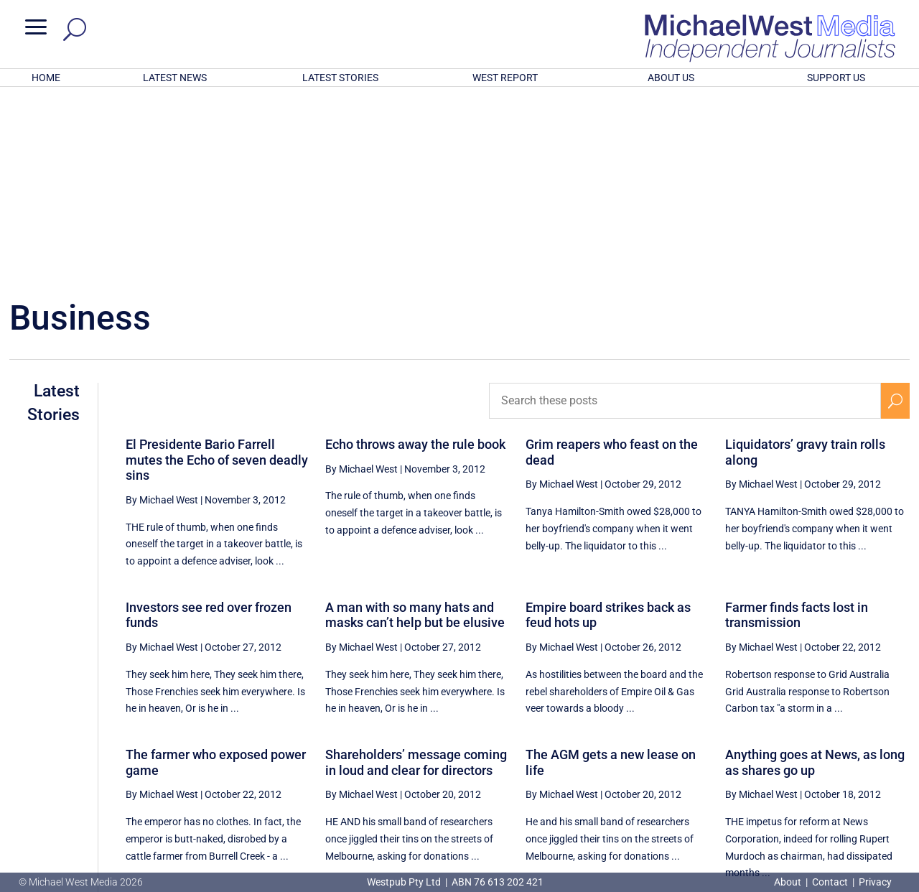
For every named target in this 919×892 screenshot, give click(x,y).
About (788, 882)
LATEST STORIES (340, 77)
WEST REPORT (505, 77)
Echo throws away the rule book (415, 256)
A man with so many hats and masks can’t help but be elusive (415, 427)
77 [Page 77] (753, 748)
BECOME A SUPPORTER (845, 799)
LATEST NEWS (175, 77)
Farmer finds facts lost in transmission (796, 427)
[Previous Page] (683, 748)
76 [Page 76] (716, 748)
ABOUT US (671, 77)
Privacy (875, 882)
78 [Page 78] (790, 748)
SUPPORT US (836, 77)
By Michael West (162, 311)
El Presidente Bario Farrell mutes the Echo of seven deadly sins (217, 271)
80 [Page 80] (862, 748)
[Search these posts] (685, 213)
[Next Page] (895, 748)
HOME (46, 77)
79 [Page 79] (825, 748)
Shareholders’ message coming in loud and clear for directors (416, 574)
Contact (830, 882)
